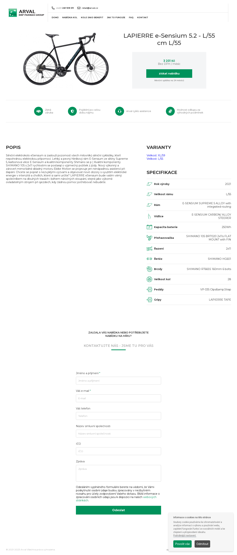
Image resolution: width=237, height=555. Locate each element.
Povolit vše (182, 544)
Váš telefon (83, 408)
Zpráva (80, 461)
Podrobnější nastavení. (184, 535)
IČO (78, 443)
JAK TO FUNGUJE (116, 17)
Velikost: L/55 (155, 158)
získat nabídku (169, 73)
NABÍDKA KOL (69, 17)
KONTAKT (142, 17)
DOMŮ (55, 17)
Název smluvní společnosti (93, 426)
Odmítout (202, 544)
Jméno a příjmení (88, 373)
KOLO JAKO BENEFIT (92, 17)
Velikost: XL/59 (156, 155)
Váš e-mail (83, 391)
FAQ (131, 17)
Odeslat (118, 510)
